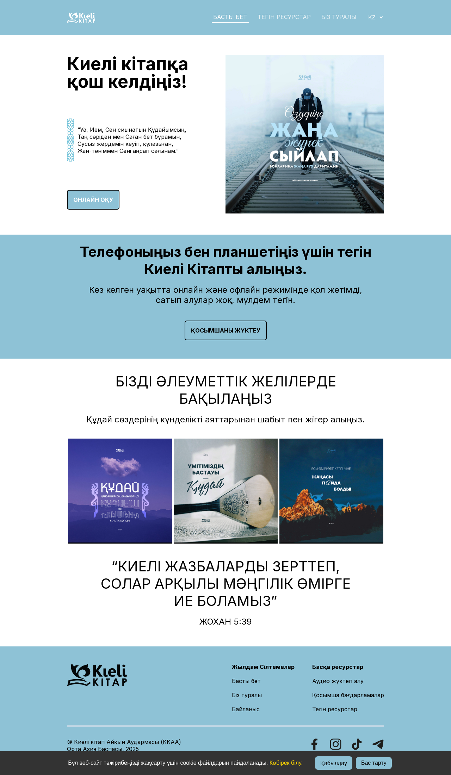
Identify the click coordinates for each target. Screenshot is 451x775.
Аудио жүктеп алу (338, 680)
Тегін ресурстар (284, 16)
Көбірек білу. (286, 763)
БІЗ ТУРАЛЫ (339, 16)
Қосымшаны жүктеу (225, 330)
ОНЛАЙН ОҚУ (93, 199)
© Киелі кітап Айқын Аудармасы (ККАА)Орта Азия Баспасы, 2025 (124, 745)
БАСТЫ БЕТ (230, 16)
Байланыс (246, 709)
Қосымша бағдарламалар (348, 695)
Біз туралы (247, 695)
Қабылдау (333, 763)
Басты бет (246, 680)
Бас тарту (374, 763)
